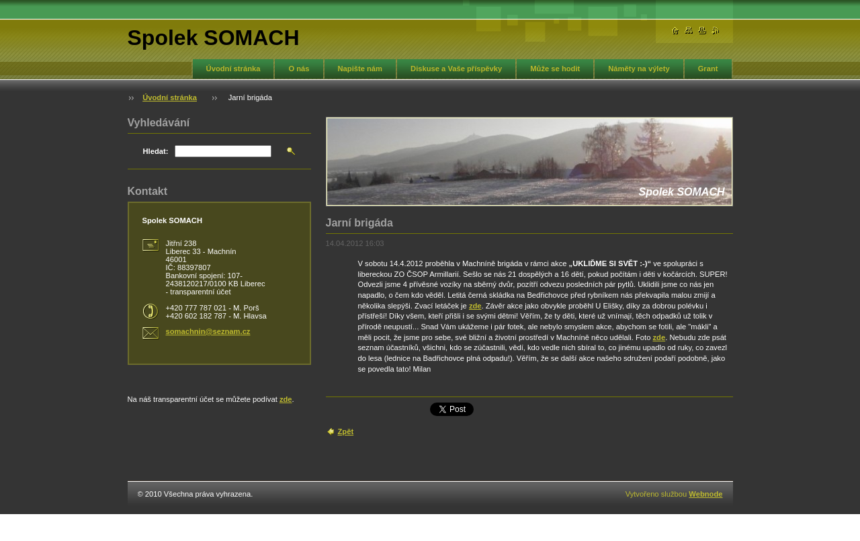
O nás (298, 69)
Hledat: (156, 151)
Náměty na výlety (638, 69)
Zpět (346, 431)
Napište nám (360, 69)
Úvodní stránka (233, 69)
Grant (708, 69)
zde (475, 306)
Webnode (705, 494)
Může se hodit (555, 69)
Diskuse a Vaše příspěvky (456, 69)
